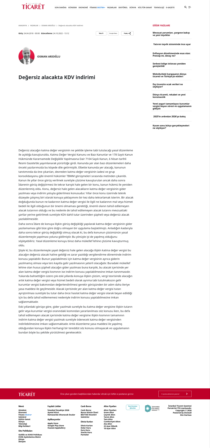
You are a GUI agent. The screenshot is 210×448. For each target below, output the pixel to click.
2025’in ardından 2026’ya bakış (169, 116)
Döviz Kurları (87, 425)
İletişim (22, 441)
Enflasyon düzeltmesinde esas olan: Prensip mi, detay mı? (171, 54)
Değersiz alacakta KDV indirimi (70, 25)
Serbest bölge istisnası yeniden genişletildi (169, 65)
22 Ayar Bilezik (110, 426)
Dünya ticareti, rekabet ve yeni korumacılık (169, 95)
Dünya (132, 7)
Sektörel (123, 7)
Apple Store (53, 423)
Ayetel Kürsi (53, 412)
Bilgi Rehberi (24, 426)
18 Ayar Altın (110, 428)
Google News (113, 33)
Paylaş (127, 33)
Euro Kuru (85, 430)
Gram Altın (109, 412)
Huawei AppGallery (56, 428)
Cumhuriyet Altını (112, 421)
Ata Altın (108, 424)
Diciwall (188, 413)
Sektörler (85, 417)
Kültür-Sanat (145, 7)
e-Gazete (170, 7)
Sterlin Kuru (86, 432)
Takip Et (101, 33)
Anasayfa (22, 25)
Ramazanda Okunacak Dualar (61, 415)
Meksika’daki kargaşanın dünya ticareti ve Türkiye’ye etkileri (169, 75)
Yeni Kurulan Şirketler (132, 407)
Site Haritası (186, 415)
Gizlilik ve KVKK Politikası (30, 435)
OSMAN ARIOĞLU (48, 25)
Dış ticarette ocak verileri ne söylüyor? (168, 85)
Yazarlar (112, 7)
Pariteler (85, 435)
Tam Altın (108, 419)
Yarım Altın (109, 417)
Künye (21, 439)
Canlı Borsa (86, 410)
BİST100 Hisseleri (89, 415)
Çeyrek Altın (109, 415)
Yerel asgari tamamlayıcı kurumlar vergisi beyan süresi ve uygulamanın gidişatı (172, 106)
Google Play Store (56, 425)
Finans (97, 7)
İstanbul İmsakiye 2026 (58, 410)
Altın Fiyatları (110, 410)
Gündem (72, 7)
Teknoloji (159, 7)
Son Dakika (60, 7)
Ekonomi (83, 7)
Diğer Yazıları (161, 25)
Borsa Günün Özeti (89, 412)
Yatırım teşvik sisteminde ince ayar (172, 44)
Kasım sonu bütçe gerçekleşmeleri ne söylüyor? (171, 126)
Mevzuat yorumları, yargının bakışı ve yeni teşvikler (171, 34)
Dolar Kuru (86, 428)
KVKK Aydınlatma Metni (29, 437)
